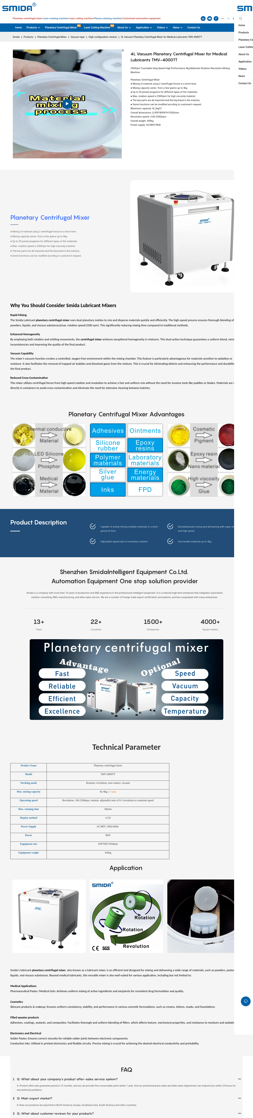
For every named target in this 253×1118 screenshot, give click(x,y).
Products (28, 37)
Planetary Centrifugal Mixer (52, 37)
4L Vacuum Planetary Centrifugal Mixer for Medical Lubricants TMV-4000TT (161, 37)
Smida (16, 37)
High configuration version (103, 37)
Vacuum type (78, 37)
